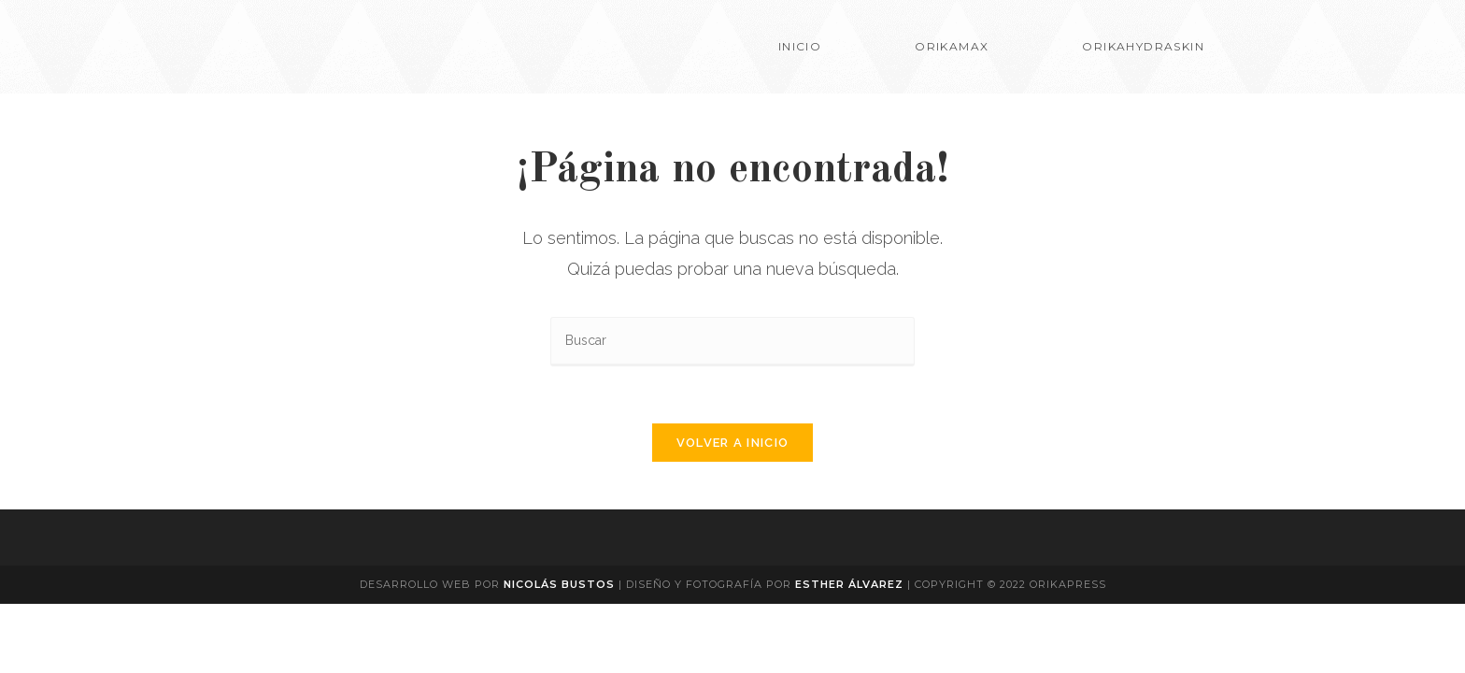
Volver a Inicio (732, 443)
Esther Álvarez (851, 584)
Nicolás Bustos (559, 584)
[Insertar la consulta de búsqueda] (732, 341)
